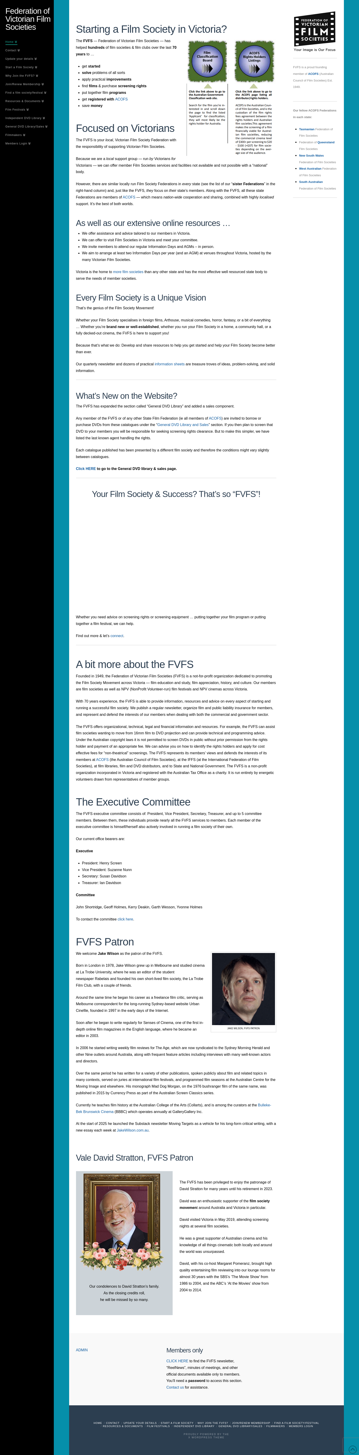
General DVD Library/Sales (240, 1426)
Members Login (301, 1426)
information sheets (170, 364)
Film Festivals (158, 1426)
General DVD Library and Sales (183, 425)
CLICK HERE (177, 1361)
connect (116, 636)
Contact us (175, 1387)
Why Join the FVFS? (213, 1423)
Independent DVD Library (194, 1426)
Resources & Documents (123, 1426)
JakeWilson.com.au (133, 1130)
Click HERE (86, 469)
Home (98, 1423)
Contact (113, 1423)
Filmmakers (275, 1426)
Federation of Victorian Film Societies (28, 19)
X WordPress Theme (206, 1437)
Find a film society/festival (296, 1423)
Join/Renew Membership (251, 1423)
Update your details (140, 1423)
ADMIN (82, 1350)
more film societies (128, 272)
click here (125, 919)
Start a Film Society (177, 1423)
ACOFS (121, 99)
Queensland (326, 142)
